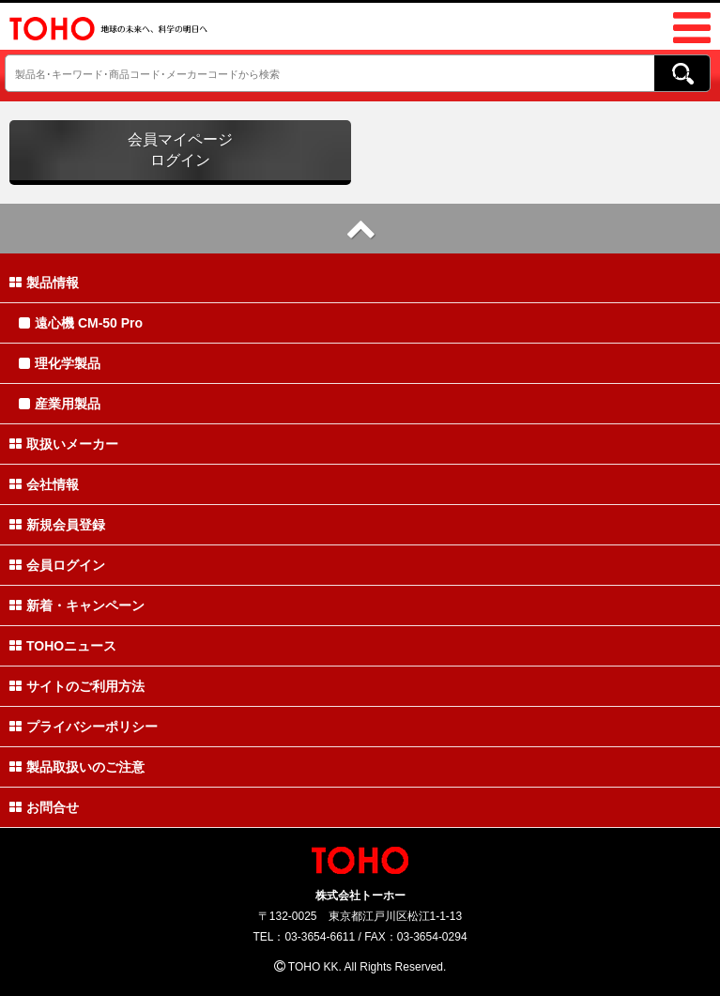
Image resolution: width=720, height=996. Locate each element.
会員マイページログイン (180, 149)
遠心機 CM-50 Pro (81, 322)
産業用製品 (59, 403)
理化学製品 (59, 363)
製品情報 (44, 282)
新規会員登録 (57, 524)
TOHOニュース (62, 645)
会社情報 (44, 484)
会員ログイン (57, 565)
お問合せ (44, 807)
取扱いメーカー (63, 444)
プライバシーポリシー (83, 726)
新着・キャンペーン (77, 605)
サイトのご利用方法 (77, 686)
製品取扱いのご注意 (77, 766)
